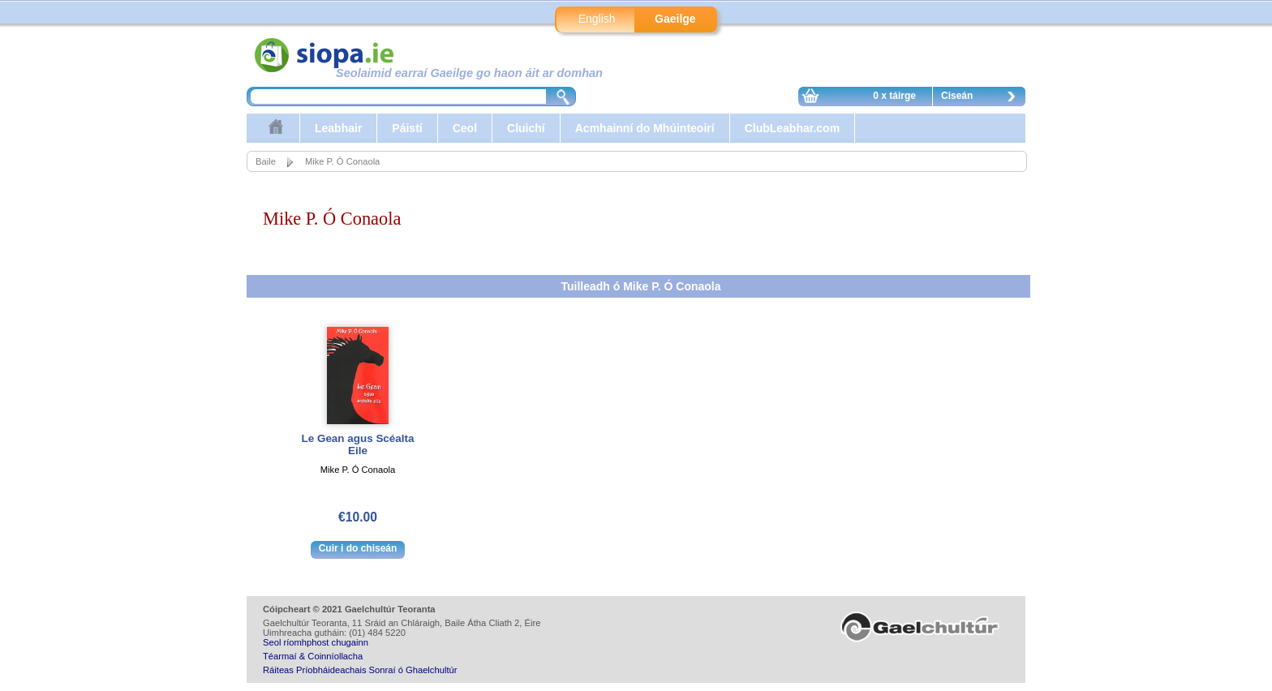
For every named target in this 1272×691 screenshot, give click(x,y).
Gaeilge (675, 18)
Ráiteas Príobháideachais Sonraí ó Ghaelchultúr (360, 670)
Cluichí (526, 128)
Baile (266, 161)
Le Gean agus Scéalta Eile (358, 444)
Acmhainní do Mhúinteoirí (645, 128)
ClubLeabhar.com (792, 128)
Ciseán (982, 98)
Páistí (407, 128)
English (597, 18)
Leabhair (338, 128)
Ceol (465, 128)
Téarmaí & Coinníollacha (313, 656)
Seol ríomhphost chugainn (315, 642)
